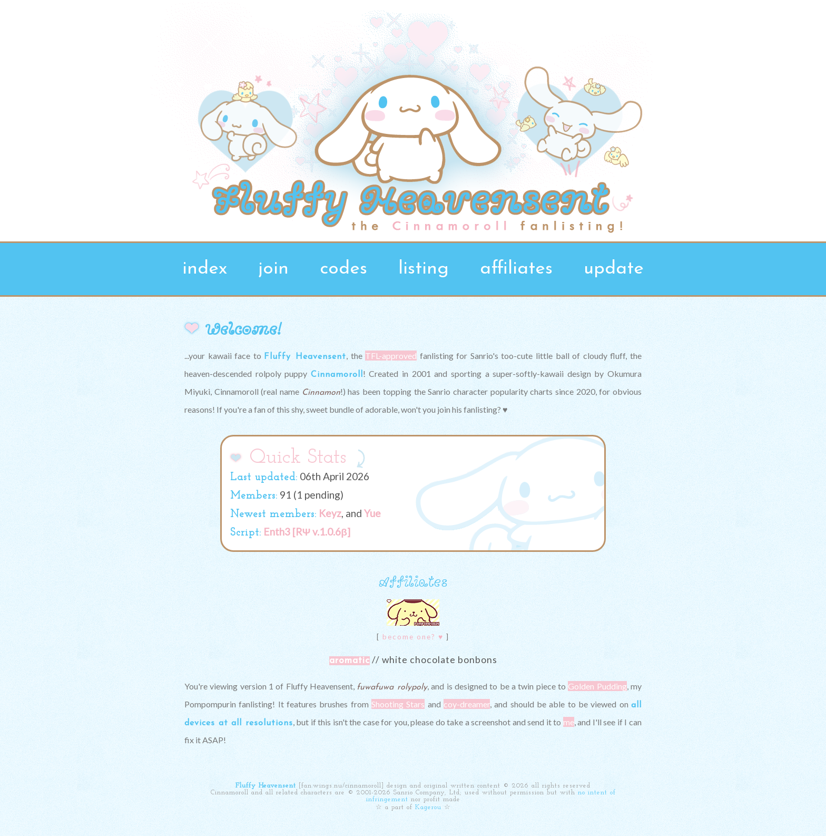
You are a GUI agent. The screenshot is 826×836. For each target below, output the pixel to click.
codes (343, 269)
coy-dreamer (467, 704)
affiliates (516, 269)
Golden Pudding (597, 686)
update (614, 269)
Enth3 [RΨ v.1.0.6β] (306, 532)
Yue (372, 513)
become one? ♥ (413, 637)
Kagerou (428, 807)
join (273, 269)
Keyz (330, 513)
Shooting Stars (398, 704)
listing (423, 269)
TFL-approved (391, 356)
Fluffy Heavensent (265, 785)
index (204, 269)
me (568, 722)
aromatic (349, 660)
